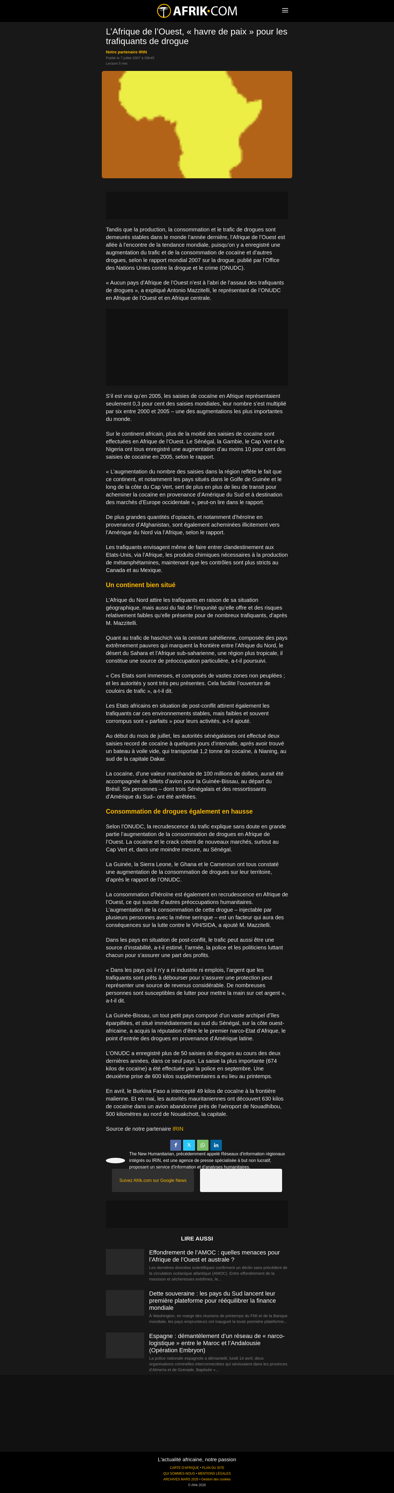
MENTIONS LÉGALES (214, 1473)
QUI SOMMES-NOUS (179, 1473)
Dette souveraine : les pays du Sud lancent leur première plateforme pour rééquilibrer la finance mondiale (212, 1300)
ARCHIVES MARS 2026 (180, 1479)
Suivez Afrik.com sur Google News (152, 1180)
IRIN (178, 1129)
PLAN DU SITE (213, 1468)
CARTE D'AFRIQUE (184, 1468)
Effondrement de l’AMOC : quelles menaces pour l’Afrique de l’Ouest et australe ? (214, 1256)
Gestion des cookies (216, 1479)
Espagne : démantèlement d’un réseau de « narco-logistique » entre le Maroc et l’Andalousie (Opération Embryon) (217, 1343)
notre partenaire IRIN (126, 52)
